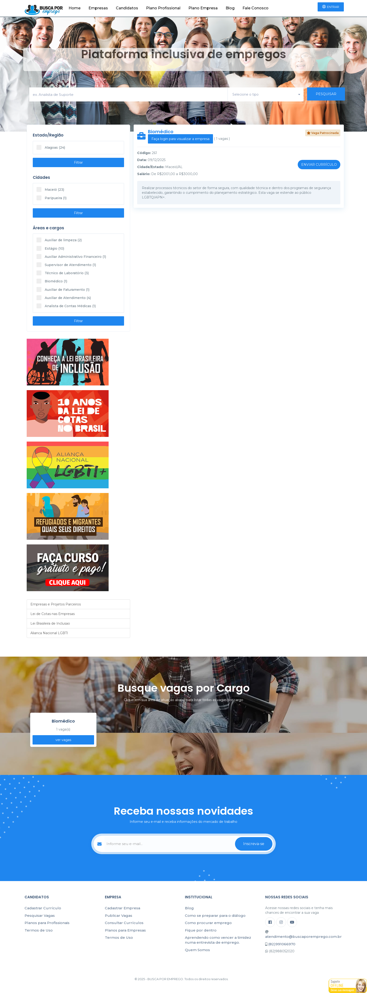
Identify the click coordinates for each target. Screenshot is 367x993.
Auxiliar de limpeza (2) (59, 239)
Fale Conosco (255, 8)
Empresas (98, 8)
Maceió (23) (50, 189)
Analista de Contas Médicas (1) (66, 305)
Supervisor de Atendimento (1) (66, 264)
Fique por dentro (201, 930)
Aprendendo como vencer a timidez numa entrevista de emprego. (218, 940)
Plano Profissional (163, 8)
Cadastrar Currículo (43, 908)
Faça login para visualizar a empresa (180, 139)
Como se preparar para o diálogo (215, 915)
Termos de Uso (39, 930)
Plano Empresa (203, 8)
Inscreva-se (253, 844)
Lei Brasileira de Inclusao (50, 623)
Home (75, 8)
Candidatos (127, 8)
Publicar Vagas (118, 915)
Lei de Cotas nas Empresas (52, 614)
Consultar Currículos (124, 923)
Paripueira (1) (51, 197)
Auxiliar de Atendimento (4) (64, 297)
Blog (230, 8)
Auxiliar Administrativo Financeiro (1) (71, 256)
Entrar (330, 7)
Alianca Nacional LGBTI (49, 633)
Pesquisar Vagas (40, 915)
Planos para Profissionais (47, 923)
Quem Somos (197, 950)
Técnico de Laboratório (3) (63, 272)
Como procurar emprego (208, 923)
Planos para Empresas (125, 930)
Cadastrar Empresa (122, 908)
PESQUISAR (326, 94)
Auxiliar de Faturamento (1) (63, 289)
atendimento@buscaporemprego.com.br (303, 936)
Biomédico (160, 131)
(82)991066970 (281, 944)
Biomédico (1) (52, 281)
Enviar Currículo (319, 164)
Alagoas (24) (51, 147)
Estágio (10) (50, 248)
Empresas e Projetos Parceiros (55, 604)
